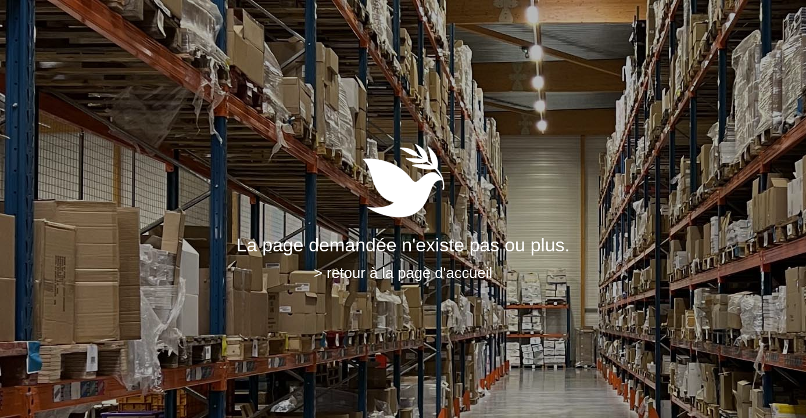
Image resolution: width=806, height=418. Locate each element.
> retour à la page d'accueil (403, 273)
